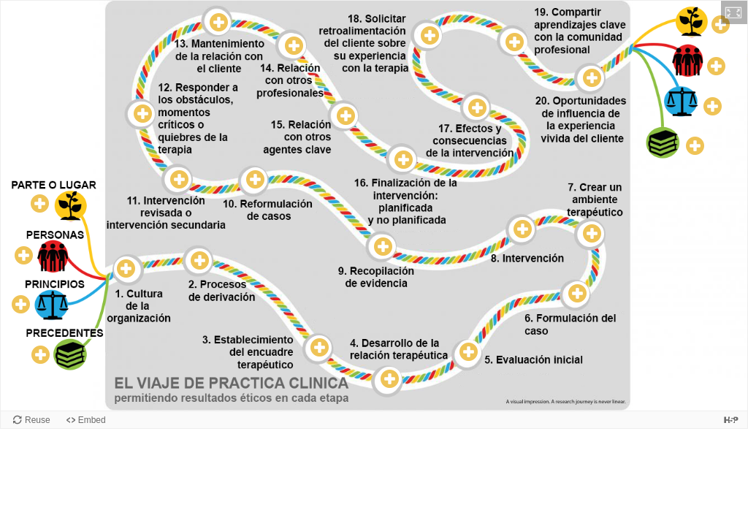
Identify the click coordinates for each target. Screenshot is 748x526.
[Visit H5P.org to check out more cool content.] (731, 419)
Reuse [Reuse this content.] (37, 420)
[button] (734, 12)
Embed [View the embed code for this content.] (92, 420)
